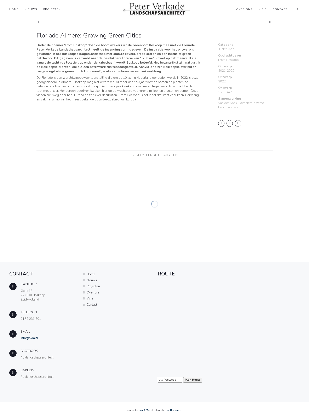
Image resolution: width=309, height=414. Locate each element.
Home (13, 9)
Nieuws (31, 9)
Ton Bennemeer (174, 410)
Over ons (244, 9)
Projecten (52, 9)
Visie (263, 9)
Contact (280, 9)
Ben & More (145, 410)
